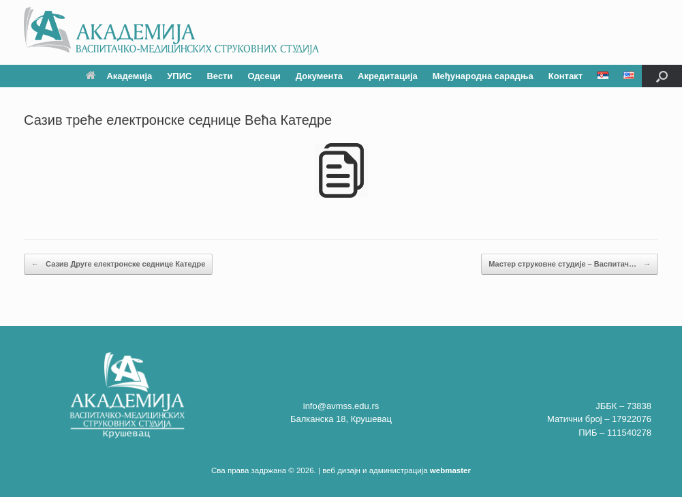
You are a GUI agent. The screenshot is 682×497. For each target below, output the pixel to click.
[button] (662, 76)
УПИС (179, 76)
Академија (119, 76)
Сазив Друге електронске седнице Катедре (118, 264)
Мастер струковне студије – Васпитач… (570, 264)
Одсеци (263, 76)
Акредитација (388, 76)
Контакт (565, 76)
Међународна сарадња (483, 76)
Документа (319, 76)
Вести (219, 76)
